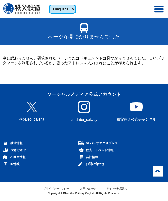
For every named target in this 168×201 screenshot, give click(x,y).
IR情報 (15, 164)
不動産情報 (18, 157)
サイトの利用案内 (117, 188)
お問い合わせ (95, 164)
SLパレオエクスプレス (101, 143)
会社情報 (92, 157)
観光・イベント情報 (100, 150)
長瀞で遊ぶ (18, 150)
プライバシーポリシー (56, 188)
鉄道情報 (16, 143)
